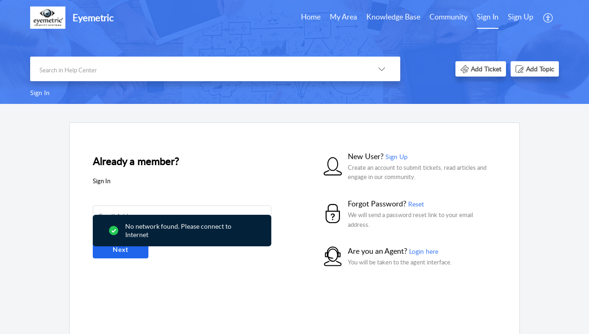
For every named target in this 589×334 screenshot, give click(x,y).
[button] (548, 17)
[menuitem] (310, 17)
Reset (416, 203)
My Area (343, 17)
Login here (423, 251)
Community (448, 17)
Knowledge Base (393, 17)
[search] (196, 69)
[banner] (294, 52)
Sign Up (520, 17)
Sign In (488, 17)
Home (310, 17)
